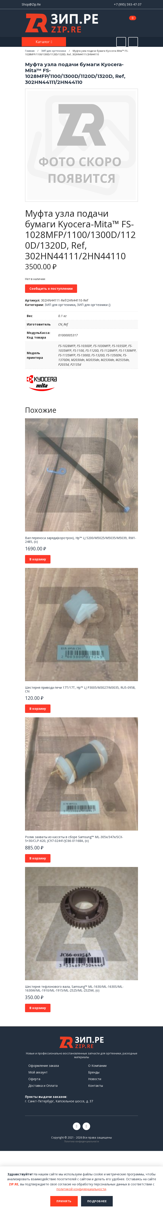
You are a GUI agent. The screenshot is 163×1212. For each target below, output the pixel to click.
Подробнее (97, 1201)
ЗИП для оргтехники (60, 305)
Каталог (43, 41)
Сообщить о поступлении (51, 288)
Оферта (34, 1079)
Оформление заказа (43, 1065)
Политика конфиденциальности (81, 1141)
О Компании (97, 1065)
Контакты (95, 1085)
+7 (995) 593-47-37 (127, 4)
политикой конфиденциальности (81, 1189)
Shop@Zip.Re (31, 4)
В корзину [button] (37, 559)
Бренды (93, 1072)
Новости (94, 1079)
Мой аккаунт (38, 1072)
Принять (64, 1201)
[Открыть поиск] (121, 42)
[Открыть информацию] (133, 42)
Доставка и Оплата (43, 1085)
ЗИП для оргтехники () (94, 305)
